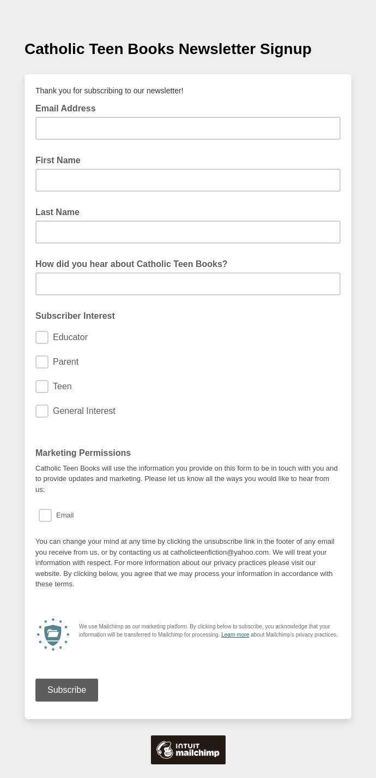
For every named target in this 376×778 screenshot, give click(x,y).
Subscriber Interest (75, 315)
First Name (58, 160)
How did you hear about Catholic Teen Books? (131, 264)
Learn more (235, 635)
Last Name (57, 212)
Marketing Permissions (83, 453)
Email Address (68, 108)
